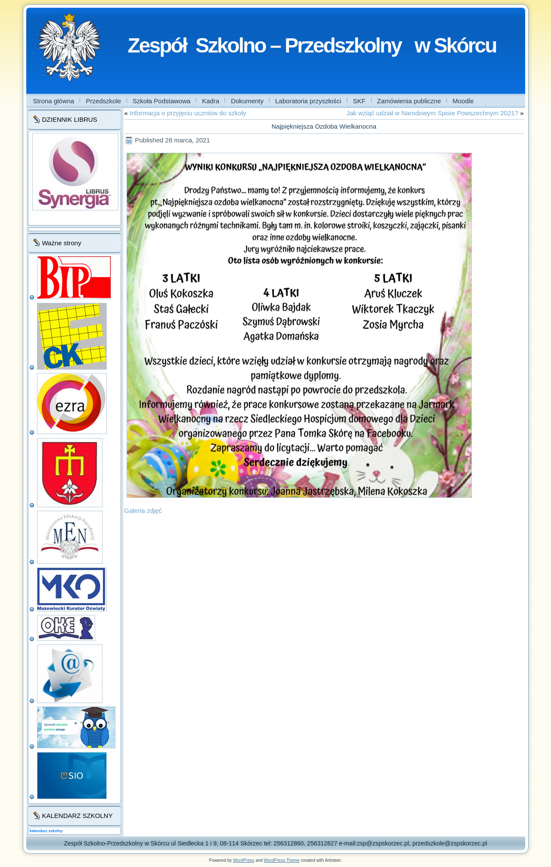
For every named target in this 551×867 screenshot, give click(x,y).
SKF (359, 101)
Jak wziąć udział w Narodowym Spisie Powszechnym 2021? (432, 113)
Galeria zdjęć (143, 510)
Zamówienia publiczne (409, 101)
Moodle (463, 101)
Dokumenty (247, 101)
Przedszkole (103, 101)
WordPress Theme (282, 860)
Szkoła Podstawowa (161, 101)
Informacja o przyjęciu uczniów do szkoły (188, 113)
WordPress (243, 860)
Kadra (210, 101)
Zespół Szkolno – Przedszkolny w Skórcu (312, 45)
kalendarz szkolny (46, 831)
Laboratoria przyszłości (308, 101)
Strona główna (53, 101)
